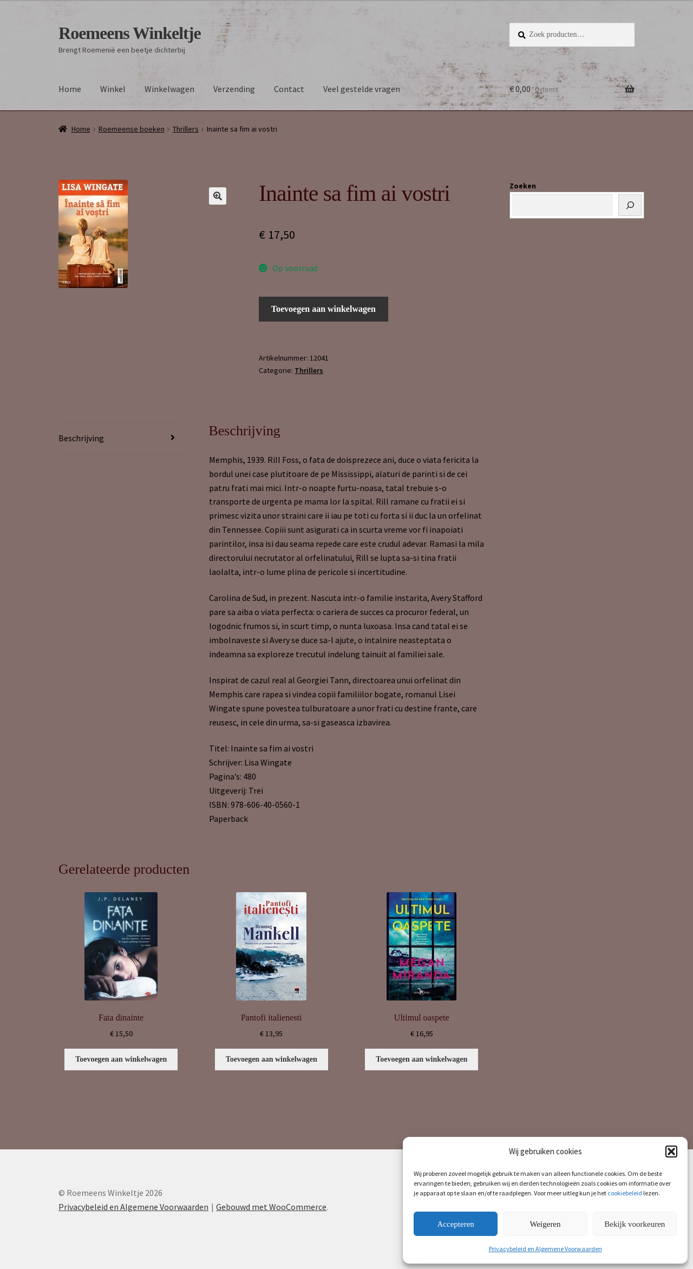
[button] (671, 1151)
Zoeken (522, 186)
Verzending (234, 88)
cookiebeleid (624, 1193)
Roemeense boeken (132, 129)
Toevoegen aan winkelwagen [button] (121, 1059)
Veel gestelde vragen (361, 88)
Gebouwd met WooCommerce (271, 1206)
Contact (289, 88)
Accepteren (455, 1224)
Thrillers (186, 129)
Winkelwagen (169, 88)
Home (69, 88)
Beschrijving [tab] (81, 438)
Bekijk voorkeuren (634, 1224)
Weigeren (544, 1224)
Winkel (113, 88)
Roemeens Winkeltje (129, 33)
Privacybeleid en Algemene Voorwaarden (545, 1249)
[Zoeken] (630, 205)
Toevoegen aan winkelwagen (323, 308)
